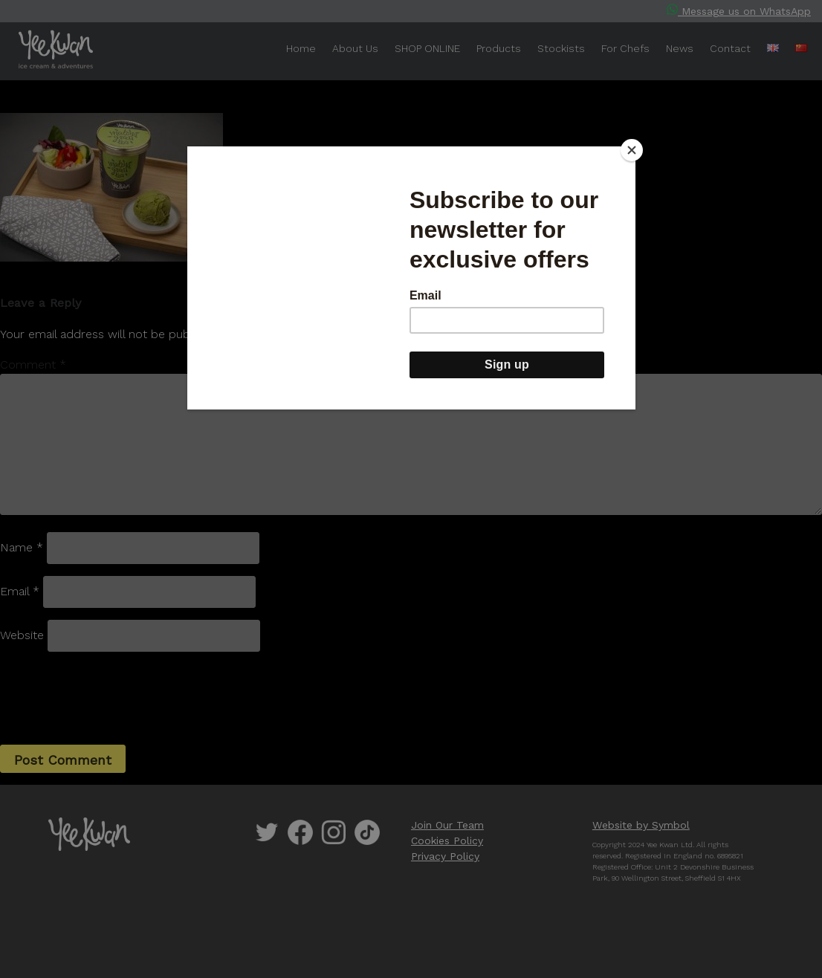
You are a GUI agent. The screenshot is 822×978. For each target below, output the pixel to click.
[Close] (632, 150)
